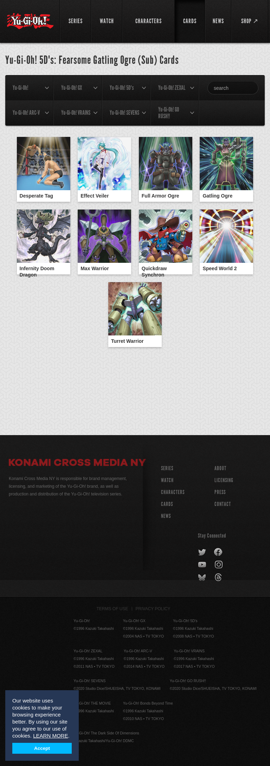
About (220, 468)
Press (220, 492)
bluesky (202, 577)
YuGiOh (30, 21)
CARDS (167, 504)
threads (219, 577)
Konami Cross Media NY (77, 464)
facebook (218, 552)
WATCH (167, 480)
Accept (42, 748)
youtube (202, 565)
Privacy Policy (153, 608)
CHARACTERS (173, 492)
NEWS (166, 516)
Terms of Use (112, 608)
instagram (219, 565)
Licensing (223, 480)
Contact (222, 504)
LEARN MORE (50, 736)
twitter (202, 552)
